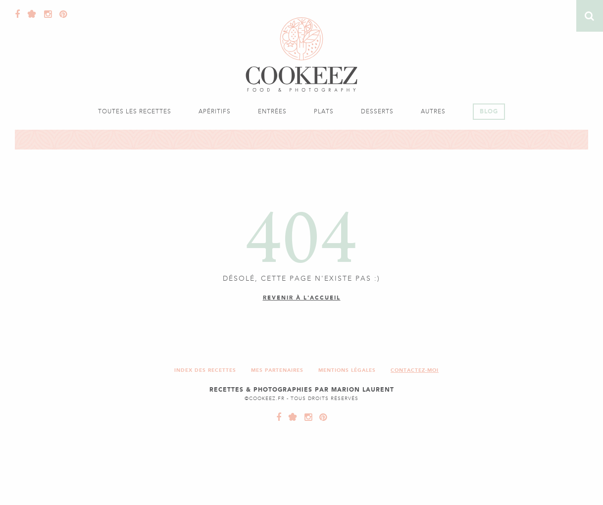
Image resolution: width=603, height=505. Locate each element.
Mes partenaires (277, 370)
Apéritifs (215, 111)
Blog (489, 111)
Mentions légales (347, 370)
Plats (324, 111)
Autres (433, 111)
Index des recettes (205, 370)
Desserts (377, 111)
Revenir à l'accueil (302, 298)
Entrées (272, 111)
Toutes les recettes (134, 111)
